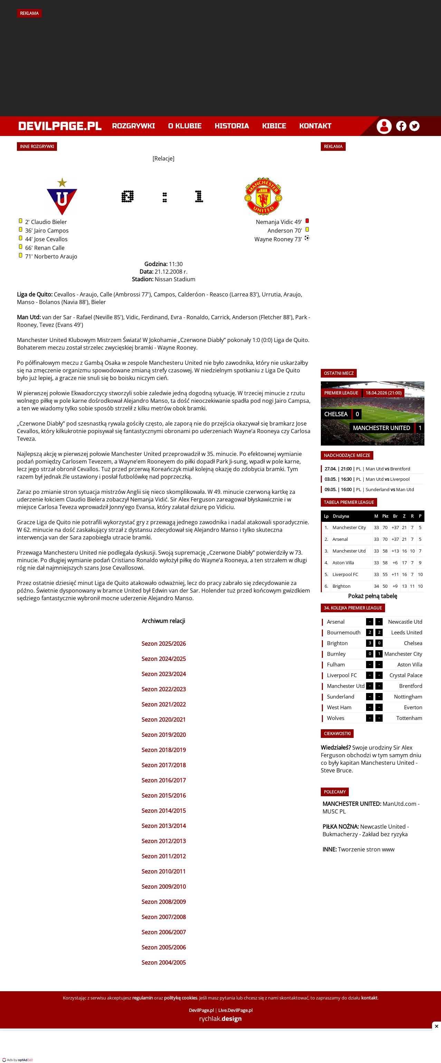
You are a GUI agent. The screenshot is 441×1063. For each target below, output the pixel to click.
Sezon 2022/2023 (164, 689)
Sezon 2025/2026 (164, 643)
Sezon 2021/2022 (164, 704)
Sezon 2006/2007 (164, 932)
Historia (232, 126)
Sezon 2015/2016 (164, 795)
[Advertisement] (220, 64)
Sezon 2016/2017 (164, 780)
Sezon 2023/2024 (164, 674)
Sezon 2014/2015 (164, 811)
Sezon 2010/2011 (164, 871)
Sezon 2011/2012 (164, 856)
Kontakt (315, 126)
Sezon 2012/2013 (164, 841)
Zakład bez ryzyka (385, 834)
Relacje (163, 158)
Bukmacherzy (340, 834)
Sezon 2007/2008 (164, 917)
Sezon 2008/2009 (164, 902)
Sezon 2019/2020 (164, 735)
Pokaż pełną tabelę (372, 596)
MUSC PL (334, 811)
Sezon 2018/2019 (164, 750)
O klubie (185, 126)
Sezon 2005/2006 (164, 947)
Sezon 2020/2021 (164, 719)
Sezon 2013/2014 (164, 826)
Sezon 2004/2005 (164, 962)
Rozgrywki (133, 126)
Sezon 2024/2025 (164, 659)
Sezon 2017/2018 (164, 765)
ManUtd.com (399, 804)
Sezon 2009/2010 (164, 886)
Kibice (274, 126)
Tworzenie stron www (366, 849)
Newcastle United (383, 826)
